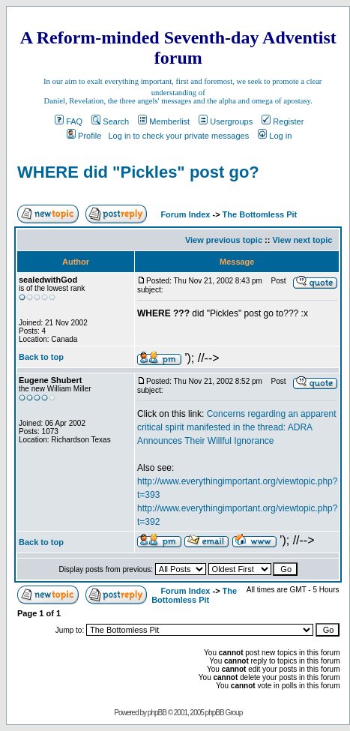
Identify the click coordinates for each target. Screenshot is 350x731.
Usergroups (226, 121)
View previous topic (223, 239)
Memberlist (164, 121)
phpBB (157, 713)
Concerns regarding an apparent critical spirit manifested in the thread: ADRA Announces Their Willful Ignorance (236, 427)
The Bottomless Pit (260, 214)
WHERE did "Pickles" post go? (138, 172)
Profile (84, 135)
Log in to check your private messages (178, 135)
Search (110, 121)
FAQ (68, 121)
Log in (275, 135)
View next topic (302, 239)
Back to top (41, 356)
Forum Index (184, 214)
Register (283, 121)
